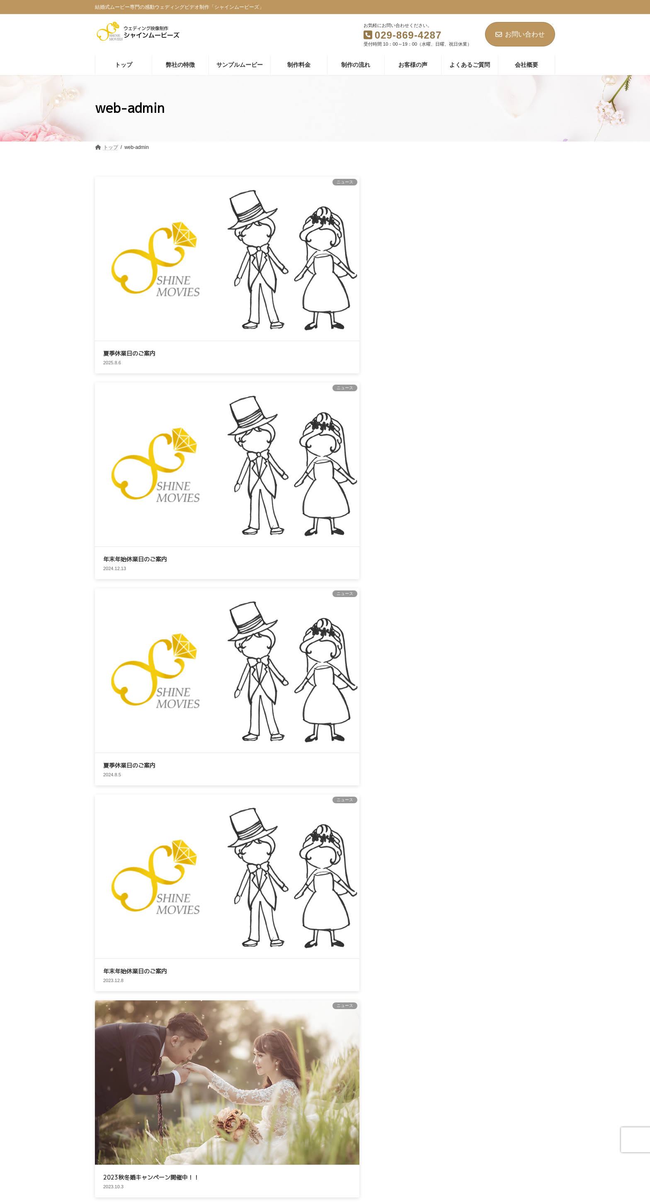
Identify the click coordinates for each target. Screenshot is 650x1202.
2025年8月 (447, 683)
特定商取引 (391, 1057)
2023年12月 (448, 732)
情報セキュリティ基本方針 (322, 1057)
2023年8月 (447, 764)
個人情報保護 (206, 1057)
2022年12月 (448, 828)
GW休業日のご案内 (128, 574)
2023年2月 (447, 795)
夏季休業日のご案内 (129, 247)
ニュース (444, 644)
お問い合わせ (520, 34)
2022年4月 (447, 892)
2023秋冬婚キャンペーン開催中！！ (515, 376)
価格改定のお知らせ (129, 462)
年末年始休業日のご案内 (241, 247)
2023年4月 (447, 780)
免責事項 (255, 1057)
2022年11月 (448, 844)
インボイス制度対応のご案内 (353, 351)
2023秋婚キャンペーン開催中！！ (515, 502)
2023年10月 (448, 748)
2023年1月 (447, 812)
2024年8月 (447, 715)
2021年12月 (448, 908)
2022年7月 (447, 860)
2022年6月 (447, 876)
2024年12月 (448, 700)
